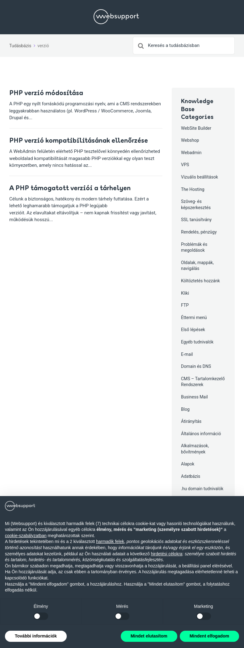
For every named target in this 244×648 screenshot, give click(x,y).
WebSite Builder (196, 128)
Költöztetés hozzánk (200, 280)
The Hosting (192, 189)
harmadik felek (110, 541)
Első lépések (193, 329)
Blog (185, 409)
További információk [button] (36, 635)
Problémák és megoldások (194, 247)
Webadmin (191, 152)
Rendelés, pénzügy (199, 231)
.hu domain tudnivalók (202, 488)
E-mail (187, 354)
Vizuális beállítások (199, 177)
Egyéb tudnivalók (197, 341)
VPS (185, 164)
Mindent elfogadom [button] (209, 635)
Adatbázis (190, 476)
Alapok (187, 463)
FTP (185, 305)
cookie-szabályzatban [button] (26, 535)
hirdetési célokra (166, 553)
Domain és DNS (196, 366)
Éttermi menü (194, 317)
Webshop (190, 140)
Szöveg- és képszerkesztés (196, 204)
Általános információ (201, 433)
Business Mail (194, 396)
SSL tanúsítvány (196, 219)
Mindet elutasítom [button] (149, 635)
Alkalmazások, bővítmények (195, 448)
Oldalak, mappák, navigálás (197, 265)
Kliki (185, 293)
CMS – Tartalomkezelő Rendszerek (203, 381)
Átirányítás (191, 421)
